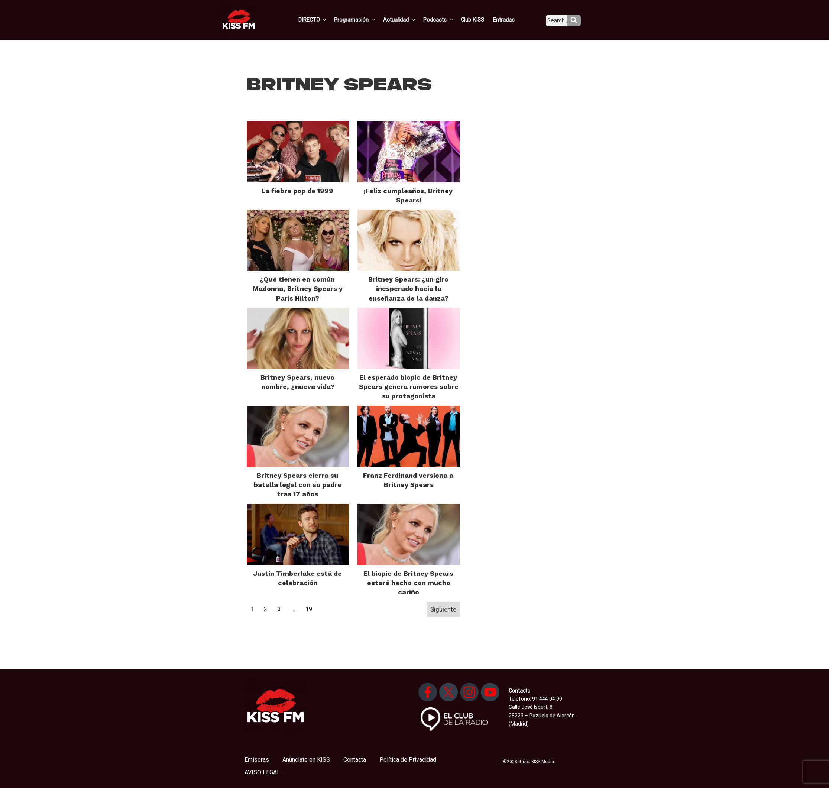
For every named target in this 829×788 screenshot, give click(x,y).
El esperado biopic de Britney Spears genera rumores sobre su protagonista (409, 386)
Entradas (509, 20)
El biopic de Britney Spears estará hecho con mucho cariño (408, 583)
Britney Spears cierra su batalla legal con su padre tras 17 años (297, 484)
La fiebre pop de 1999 (297, 191)
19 (308, 609)
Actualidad (409, 20)
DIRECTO (325, 20)
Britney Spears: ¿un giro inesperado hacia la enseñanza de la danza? (408, 288)
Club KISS (479, 20)
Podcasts (446, 20)
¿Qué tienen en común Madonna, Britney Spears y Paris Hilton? (298, 288)
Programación (366, 20)
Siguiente (443, 609)
